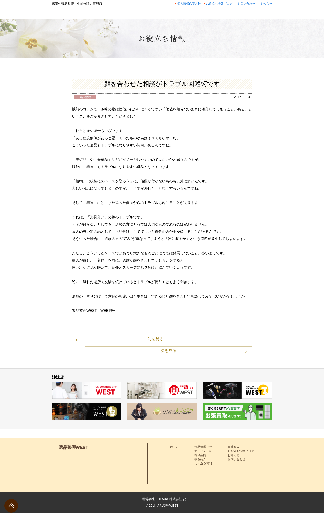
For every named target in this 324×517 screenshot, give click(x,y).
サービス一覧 (203, 455)
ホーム (174, 451)
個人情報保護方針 (189, 3)
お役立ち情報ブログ (219, 3)
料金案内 (200, 459)
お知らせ (266, 3)
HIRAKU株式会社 (170, 503)
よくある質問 (203, 467)
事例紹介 (200, 463)
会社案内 (233, 451)
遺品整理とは (203, 451)
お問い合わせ (246, 3)
